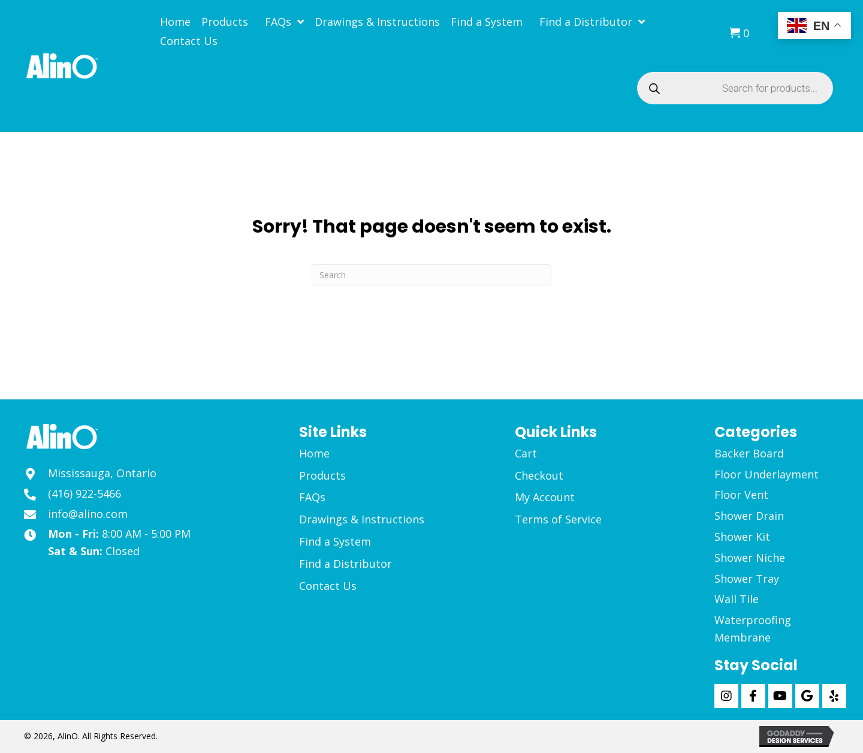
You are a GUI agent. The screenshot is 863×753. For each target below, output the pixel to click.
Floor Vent (741, 494)
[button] (726, 696)
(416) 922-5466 (84, 493)
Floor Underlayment (766, 474)
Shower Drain (749, 515)
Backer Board (749, 453)
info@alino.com (88, 514)
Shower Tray (746, 578)
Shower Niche (749, 557)
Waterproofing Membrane (752, 628)
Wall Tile (736, 599)
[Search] (431, 274)
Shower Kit (742, 536)
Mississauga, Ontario (102, 473)
